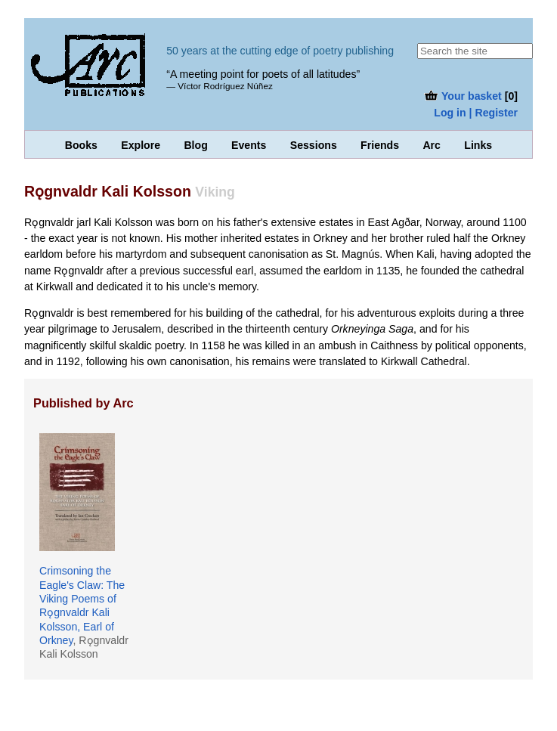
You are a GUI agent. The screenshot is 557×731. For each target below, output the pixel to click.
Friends (380, 145)
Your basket (462, 96)
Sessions (313, 145)
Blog (195, 145)
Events (248, 145)
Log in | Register (476, 113)
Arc (431, 145)
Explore (140, 145)
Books (81, 145)
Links (478, 145)
